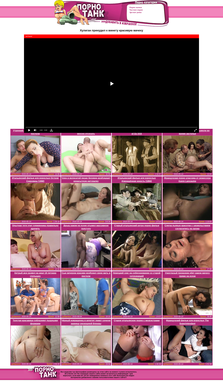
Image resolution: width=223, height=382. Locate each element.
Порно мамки (135, 7)
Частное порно (136, 10)
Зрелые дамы (135, 12)
